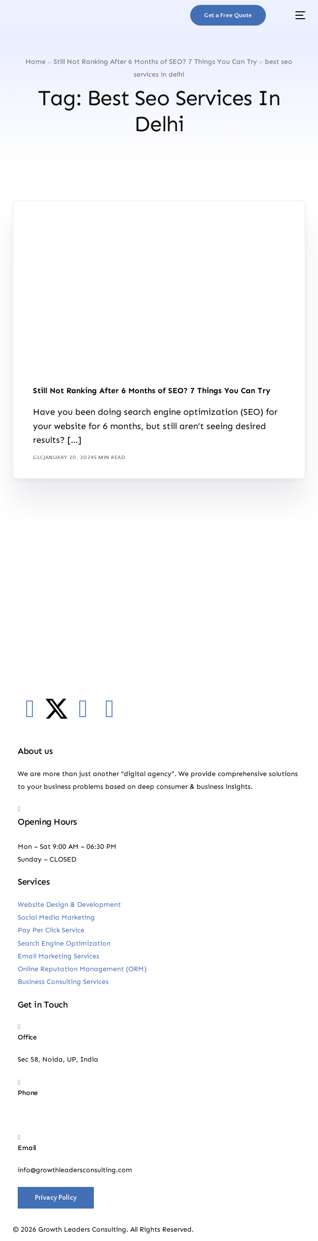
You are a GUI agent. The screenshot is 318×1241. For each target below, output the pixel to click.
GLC (38, 458)
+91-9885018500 (45, 1115)
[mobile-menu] (293, 15)
